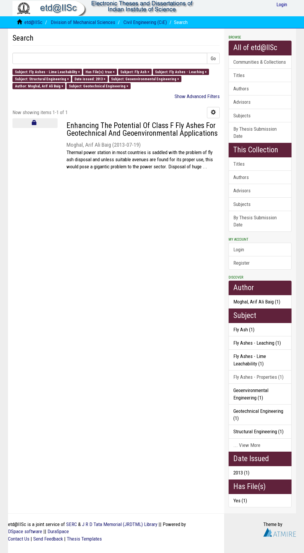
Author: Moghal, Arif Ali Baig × (39, 86)
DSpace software (25, 531)
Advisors (242, 102)
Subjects (242, 116)
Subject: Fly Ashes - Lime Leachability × (47, 71)
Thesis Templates (84, 539)
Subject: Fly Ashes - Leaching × (181, 71)
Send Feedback (48, 539)
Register (241, 263)
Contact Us (18, 539)
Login (238, 249)
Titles (239, 75)
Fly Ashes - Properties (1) (258, 377)
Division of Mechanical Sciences (83, 22)
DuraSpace (58, 531)
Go (213, 58)
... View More (246, 445)
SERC (71, 524)
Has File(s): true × (100, 71)
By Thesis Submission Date (255, 132)
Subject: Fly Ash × (134, 71)
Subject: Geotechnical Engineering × (98, 86)
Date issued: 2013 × (90, 78)
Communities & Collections (259, 62)
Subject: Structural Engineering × (42, 78)
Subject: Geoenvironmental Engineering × (145, 78)
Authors (241, 89)
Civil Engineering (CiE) (145, 22)
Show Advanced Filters (197, 96)
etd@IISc (33, 22)
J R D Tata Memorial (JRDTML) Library (119, 524)
